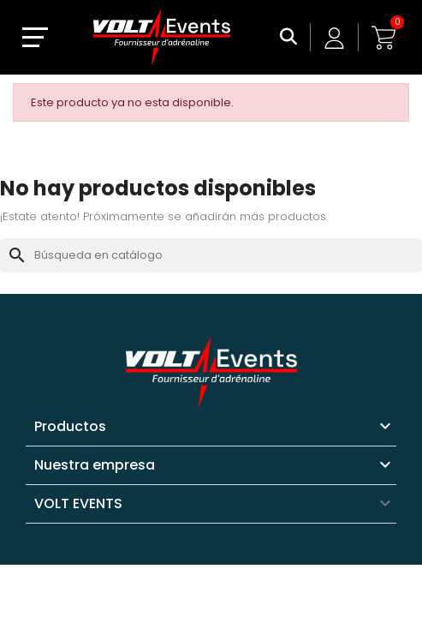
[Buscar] (211, 255)
